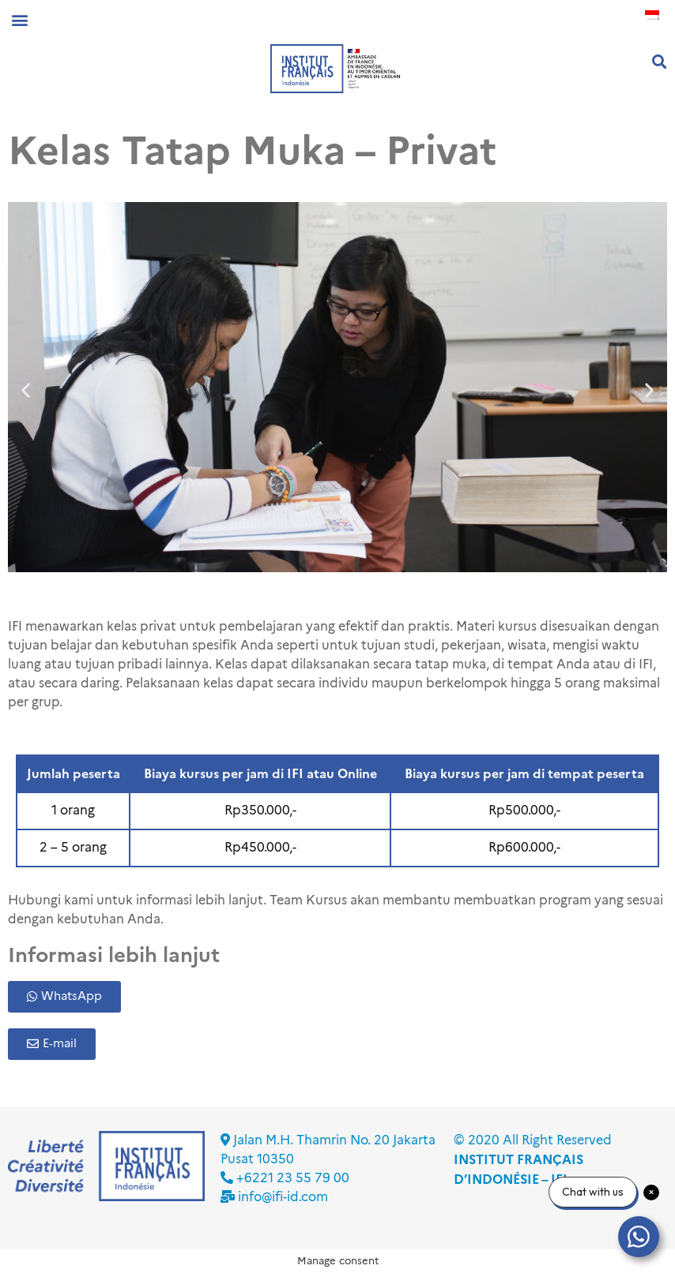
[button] (19, 19)
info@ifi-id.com (283, 1196)
